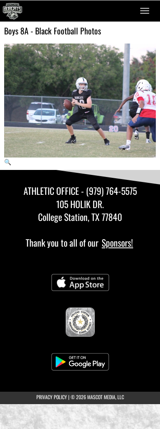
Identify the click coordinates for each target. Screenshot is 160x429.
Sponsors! (117, 242)
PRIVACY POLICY (51, 396)
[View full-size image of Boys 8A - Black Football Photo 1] (80, 105)
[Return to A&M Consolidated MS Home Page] (12, 10)
